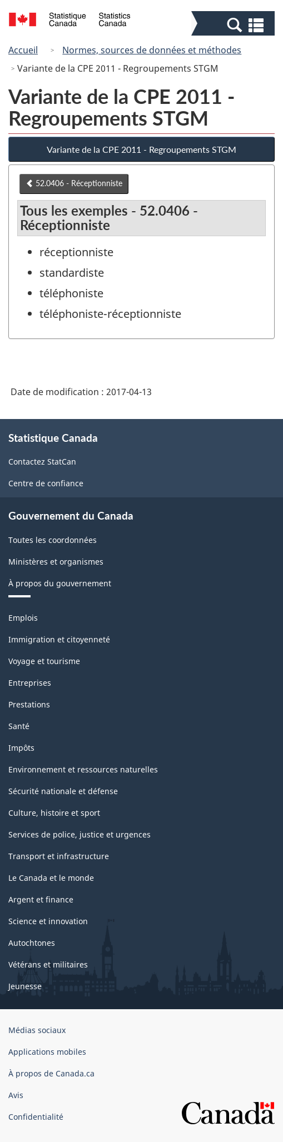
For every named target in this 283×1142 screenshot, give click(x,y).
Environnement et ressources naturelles (83, 769)
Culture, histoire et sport (54, 812)
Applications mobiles (47, 1051)
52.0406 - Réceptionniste (74, 183)
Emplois (23, 617)
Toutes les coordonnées (52, 540)
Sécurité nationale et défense (63, 791)
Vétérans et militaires (48, 964)
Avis (15, 1095)
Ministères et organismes (55, 561)
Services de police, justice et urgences (79, 834)
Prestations (29, 704)
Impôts (21, 747)
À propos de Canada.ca (51, 1073)
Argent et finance (40, 899)
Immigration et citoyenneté (59, 639)
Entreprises (29, 682)
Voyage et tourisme (44, 661)
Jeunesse (25, 986)
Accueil (23, 50)
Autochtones (31, 942)
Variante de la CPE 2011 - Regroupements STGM (141, 149)
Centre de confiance (45, 483)
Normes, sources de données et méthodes (151, 50)
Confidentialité (35, 1116)
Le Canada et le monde (51, 877)
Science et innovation (48, 921)
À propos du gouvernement (59, 583)
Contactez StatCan (42, 461)
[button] (234, 24)
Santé (18, 726)
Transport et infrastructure (58, 856)
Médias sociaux (37, 1030)
